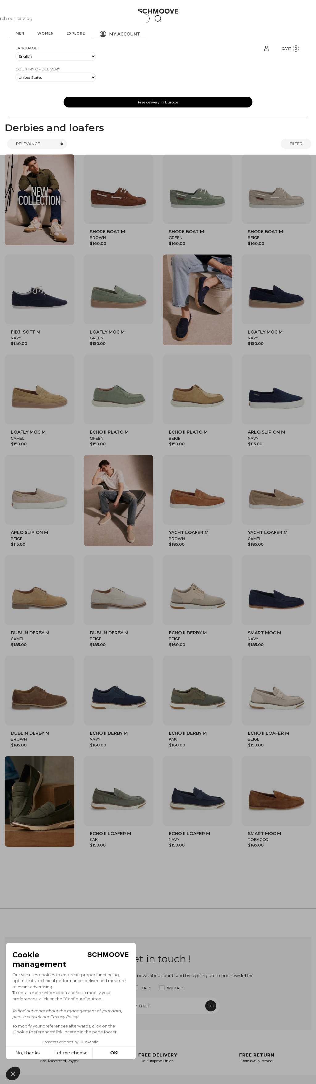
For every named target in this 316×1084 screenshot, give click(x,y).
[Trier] (37, 144)
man (145, 987)
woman (175, 987)
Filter (296, 143)
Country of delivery (37, 69)
